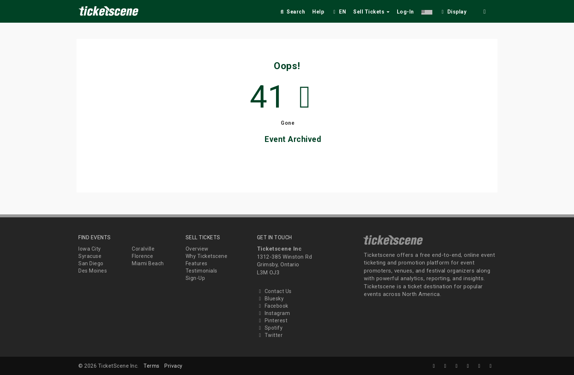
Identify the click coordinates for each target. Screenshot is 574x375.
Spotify (270, 328)
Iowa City (89, 249)
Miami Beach (148, 263)
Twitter (270, 335)
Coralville (143, 249)
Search (292, 12)
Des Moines (92, 271)
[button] (427, 10)
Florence (142, 256)
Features (197, 263)
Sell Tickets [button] (371, 12)
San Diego (91, 263)
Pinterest (272, 320)
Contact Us (274, 291)
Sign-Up (195, 278)
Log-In (405, 12)
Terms (152, 366)
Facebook (272, 306)
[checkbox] (453, 10)
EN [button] (338, 12)
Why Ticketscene (207, 256)
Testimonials (201, 271)
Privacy (173, 366)
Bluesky (270, 298)
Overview (197, 249)
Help (318, 12)
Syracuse (89, 256)
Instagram (273, 313)
